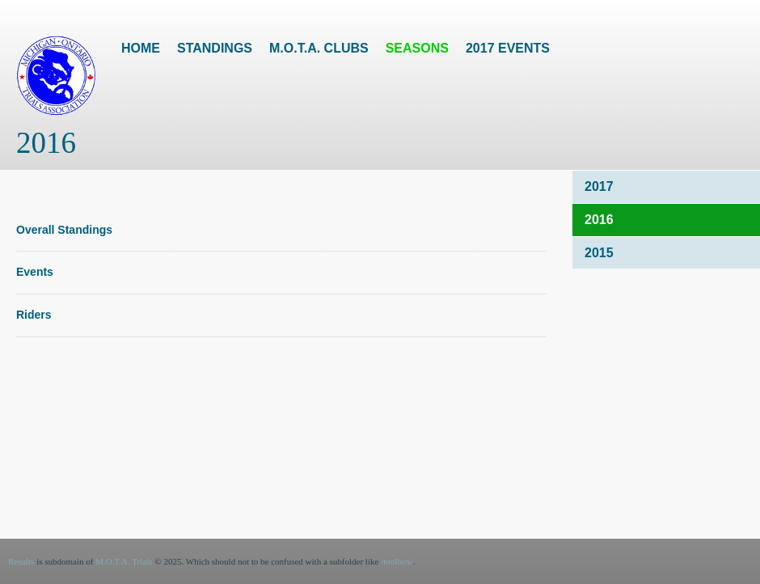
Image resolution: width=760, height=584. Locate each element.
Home (140, 48)
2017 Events (508, 48)
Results (21, 561)
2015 (599, 253)
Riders (34, 314)
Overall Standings (64, 229)
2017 (599, 186)
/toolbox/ (397, 561)
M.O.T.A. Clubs (319, 48)
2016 (599, 219)
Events (34, 271)
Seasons (417, 48)
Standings (214, 48)
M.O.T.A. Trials (123, 561)
